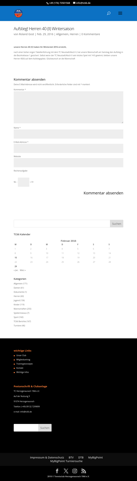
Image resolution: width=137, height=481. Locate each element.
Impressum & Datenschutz (47, 457)
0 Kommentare (90, 34)
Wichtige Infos (22, 372)
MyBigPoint (95, 457)
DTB (80, 457)
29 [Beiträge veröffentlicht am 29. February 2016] (16, 266)
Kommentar (20, 89)
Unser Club (21, 355)
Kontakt (19, 368)
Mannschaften (20, 308)
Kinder (17, 304)
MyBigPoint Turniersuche (66, 461)
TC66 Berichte (20, 321)
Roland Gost (26, 34)
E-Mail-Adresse (21, 142)
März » (23, 270)
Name (17, 127)
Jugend (17, 300)
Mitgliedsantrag (23, 359)
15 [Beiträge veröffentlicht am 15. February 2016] (16, 257)
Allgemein (62, 34)
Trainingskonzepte (24, 363)
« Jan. (16, 270)
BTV (71, 457)
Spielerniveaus (20, 313)
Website (17, 156)
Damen (17, 287)
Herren (74, 34)
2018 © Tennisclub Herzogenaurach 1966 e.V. (68, 476)
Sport (16, 317)
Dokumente (19, 292)
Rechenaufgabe (20, 170)
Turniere (17, 325)
